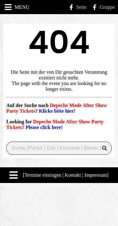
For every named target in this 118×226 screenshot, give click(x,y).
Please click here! (44, 127)
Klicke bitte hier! (57, 111)
